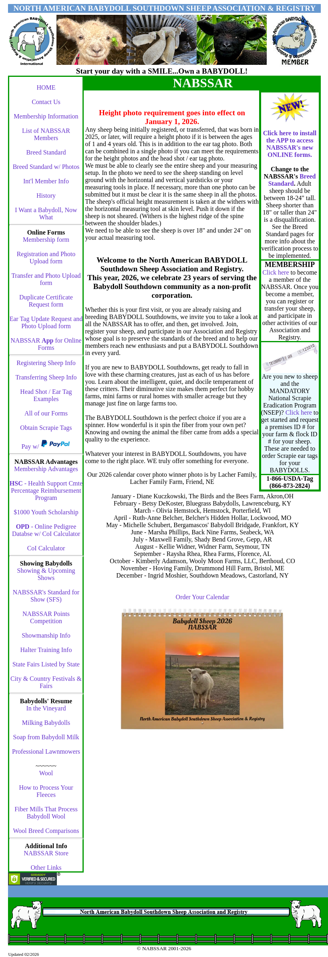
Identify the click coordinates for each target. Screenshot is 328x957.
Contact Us (46, 101)
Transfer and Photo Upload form (45, 279)
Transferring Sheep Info (45, 377)
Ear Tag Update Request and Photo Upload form (46, 322)
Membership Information (46, 116)
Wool (46, 773)
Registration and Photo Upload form (46, 258)
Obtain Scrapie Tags (46, 427)
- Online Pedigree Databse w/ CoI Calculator (46, 530)
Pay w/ (30, 446)
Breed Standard (46, 152)
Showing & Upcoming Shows (46, 574)
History (46, 195)
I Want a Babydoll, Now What (46, 214)
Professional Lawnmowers (46, 751)
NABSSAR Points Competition (46, 617)
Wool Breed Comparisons (46, 830)
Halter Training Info (46, 649)
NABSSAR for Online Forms (45, 344)
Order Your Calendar (202, 597)
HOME (45, 87)
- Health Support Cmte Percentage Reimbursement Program (46, 490)
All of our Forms (46, 413)
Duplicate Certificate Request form (46, 301)
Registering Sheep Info (46, 362)
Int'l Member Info (46, 181)
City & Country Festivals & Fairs (46, 682)
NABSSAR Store (46, 853)
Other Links (46, 867)
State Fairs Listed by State (46, 664)
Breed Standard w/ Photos (46, 166)
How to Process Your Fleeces (46, 791)
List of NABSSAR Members (46, 134)
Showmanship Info (46, 635)
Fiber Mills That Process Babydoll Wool (45, 813)
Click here (275, 272)
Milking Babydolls (46, 722)
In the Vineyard (46, 708)
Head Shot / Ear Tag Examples (46, 395)
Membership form (46, 239)
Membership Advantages (46, 468)
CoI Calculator (46, 548)
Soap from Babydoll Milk (46, 737)
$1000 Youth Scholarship (46, 512)
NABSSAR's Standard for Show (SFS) (46, 596)
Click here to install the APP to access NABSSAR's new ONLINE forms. (289, 144)
